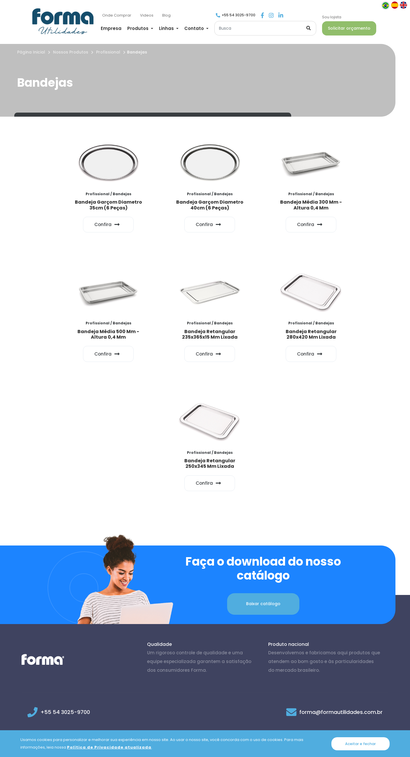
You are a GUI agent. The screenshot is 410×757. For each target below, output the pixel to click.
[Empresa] (111, 29)
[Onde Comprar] (116, 15)
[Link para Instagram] (271, 16)
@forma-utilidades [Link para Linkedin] (203, 610)
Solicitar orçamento (349, 28)
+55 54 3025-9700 (238, 15)
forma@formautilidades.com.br (341, 583)
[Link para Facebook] (262, 16)
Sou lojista (331, 17)
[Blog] (166, 15)
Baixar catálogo (263, 475)
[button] (140, 28)
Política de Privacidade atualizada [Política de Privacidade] (109, 747)
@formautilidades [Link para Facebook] (61, 610)
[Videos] (146, 15)
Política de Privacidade (136, 719)
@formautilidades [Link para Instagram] (130, 610)
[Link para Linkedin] (281, 16)
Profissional (108, 52)
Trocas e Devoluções (275, 719)
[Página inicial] (62, 21)
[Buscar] (265, 28)
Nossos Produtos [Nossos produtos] (70, 52)
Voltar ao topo (364, 645)
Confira (72, 221)
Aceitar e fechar (360, 743)
